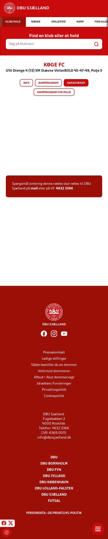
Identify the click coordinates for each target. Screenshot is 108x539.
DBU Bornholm (54, 463)
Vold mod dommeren (54, 371)
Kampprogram (48, 83)
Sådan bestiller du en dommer (54, 365)
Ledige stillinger (54, 358)
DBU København (54, 482)
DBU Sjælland (54, 494)
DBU (54, 457)
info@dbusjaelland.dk (54, 437)
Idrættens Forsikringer (54, 383)
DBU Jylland (54, 476)
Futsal (54, 501)
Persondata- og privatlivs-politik (54, 513)
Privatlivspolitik (54, 390)
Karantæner (76, 83)
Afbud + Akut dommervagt (54, 377)
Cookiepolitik (54, 396)
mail (34, 188)
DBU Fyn (54, 470)
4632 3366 (64, 188)
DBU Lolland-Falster (54, 488)
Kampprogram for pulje (54, 92)
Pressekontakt (54, 352)
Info (26, 83)
